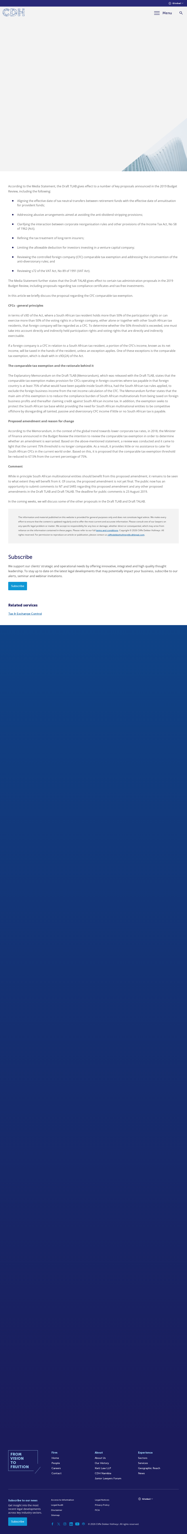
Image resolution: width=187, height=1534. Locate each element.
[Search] (181, 13)
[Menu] (163, 13)
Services (143, 1463)
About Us (100, 1458)
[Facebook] (52, 1524)
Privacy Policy (102, 1505)
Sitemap (55, 1515)
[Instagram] (65, 1524)
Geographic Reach (149, 1468)
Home (55, 1458)
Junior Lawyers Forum (108, 1478)
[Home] (13, 13)
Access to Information (62, 1500)
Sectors (142, 1458)
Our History (102, 1463)
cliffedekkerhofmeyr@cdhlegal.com (126, 535)
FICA (97, 1510)
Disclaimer (56, 1510)
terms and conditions (107, 530)
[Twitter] (59, 1524)
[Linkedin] (71, 1524)
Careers (56, 1468)
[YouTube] (77, 1524)
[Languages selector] (176, 3)
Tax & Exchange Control (25, 613)
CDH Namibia (103, 1473)
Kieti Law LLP (103, 1468)
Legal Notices (102, 1500)
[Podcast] (83, 1524)
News (141, 1473)
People (55, 1463)
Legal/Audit (57, 1505)
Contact (56, 1473)
